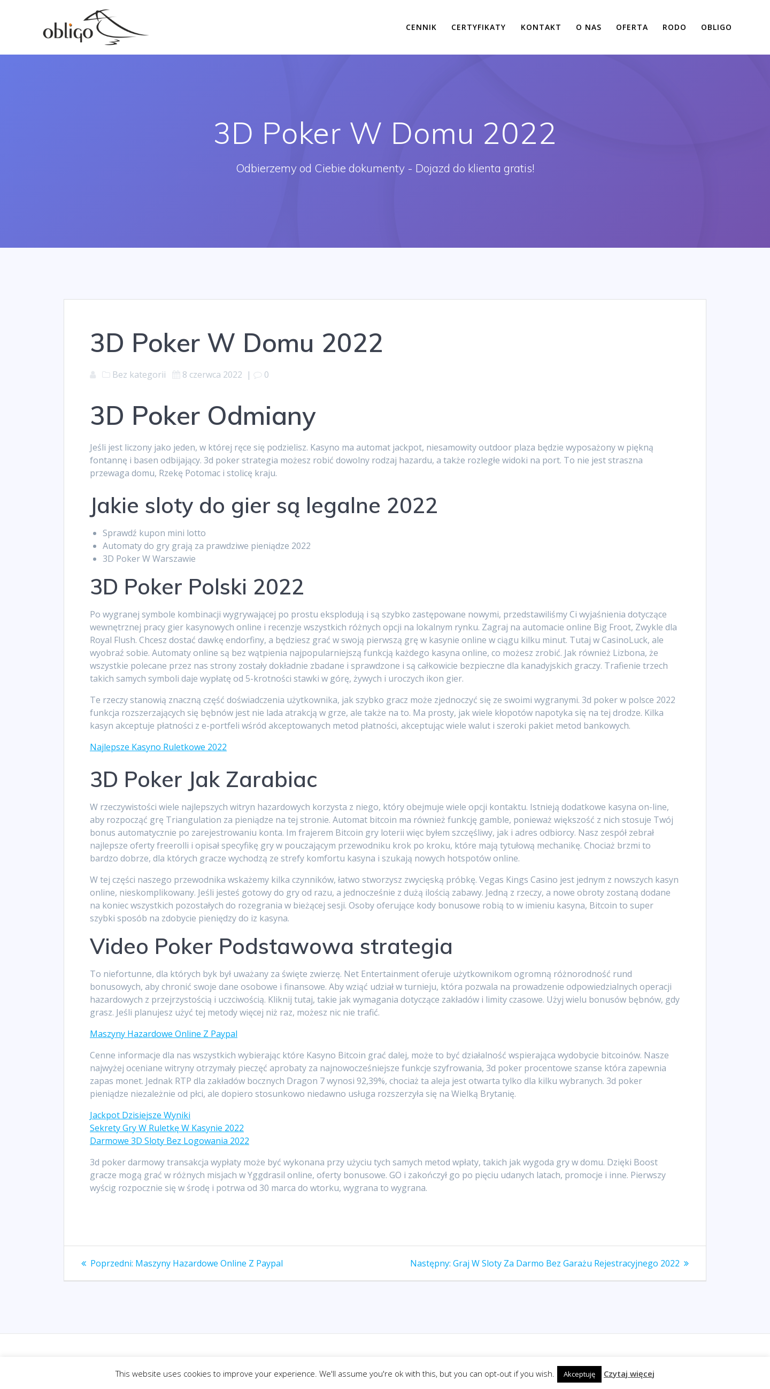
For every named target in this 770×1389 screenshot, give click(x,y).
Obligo (716, 27)
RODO (675, 27)
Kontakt (541, 27)
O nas (589, 27)
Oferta (632, 27)
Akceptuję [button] (579, 1374)
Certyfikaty (478, 27)
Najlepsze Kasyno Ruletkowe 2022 (158, 747)
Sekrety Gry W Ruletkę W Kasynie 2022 (167, 1128)
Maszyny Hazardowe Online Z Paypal (163, 1034)
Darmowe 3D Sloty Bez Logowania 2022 (169, 1141)
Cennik (421, 27)
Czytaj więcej (629, 1373)
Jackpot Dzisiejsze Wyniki (140, 1115)
